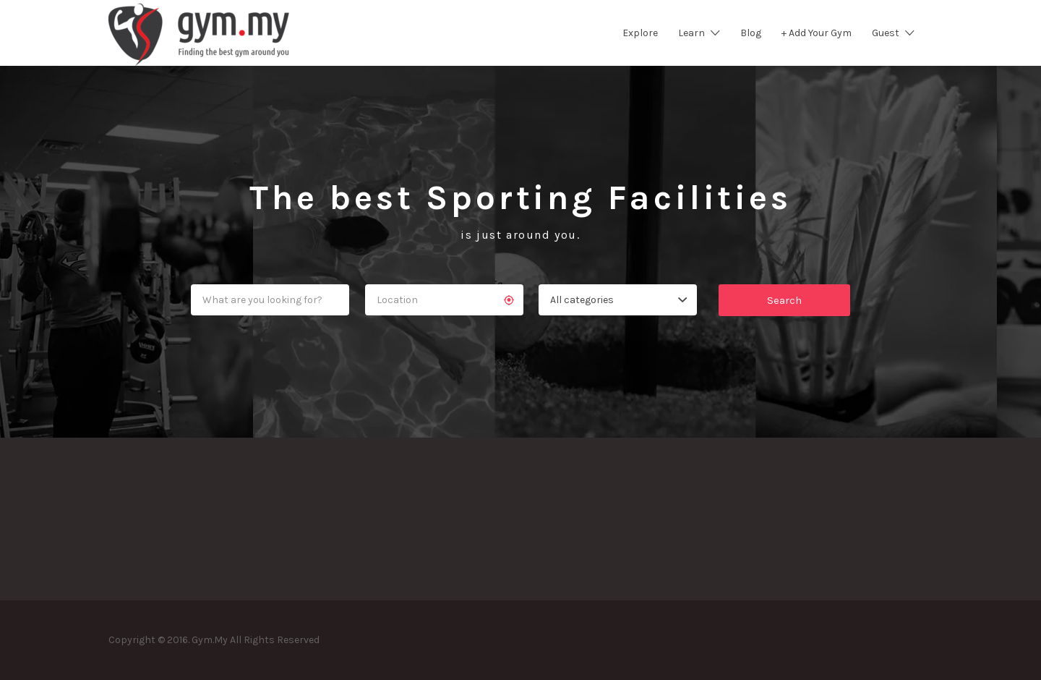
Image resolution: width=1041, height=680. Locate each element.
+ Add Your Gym (816, 33)
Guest (885, 33)
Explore (640, 33)
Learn (691, 33)
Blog (750, 33)
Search (784, 300)
